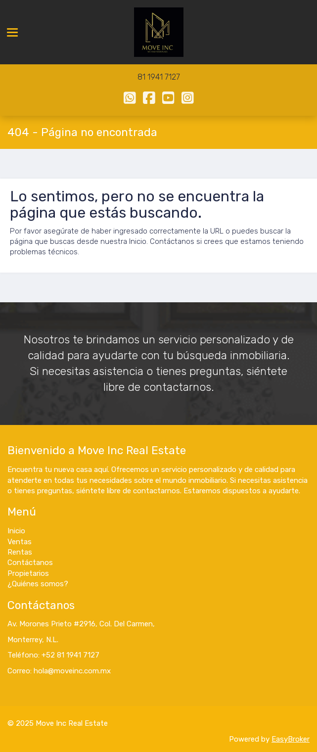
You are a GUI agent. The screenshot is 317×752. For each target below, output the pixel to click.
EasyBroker (291, 739)
